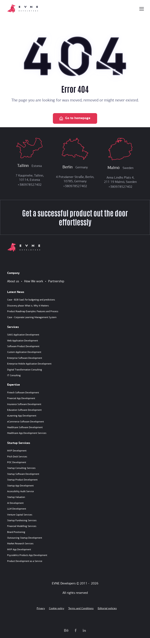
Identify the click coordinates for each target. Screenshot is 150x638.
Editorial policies (107, 608)
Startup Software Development (23, 474)
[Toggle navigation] (141, 8)
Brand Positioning (16, 532)
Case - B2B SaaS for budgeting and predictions (31, 300)
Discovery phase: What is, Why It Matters (28, 306)
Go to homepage (74, 118)
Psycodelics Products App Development (27, 555)
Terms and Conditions (81, 608)
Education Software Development (24, 410)
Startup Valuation (16, 497)
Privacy (41, 608)
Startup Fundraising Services (21, 520)
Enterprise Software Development (24, 358)
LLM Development (16, 509)
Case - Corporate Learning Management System (32, 317)
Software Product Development (23, 346)
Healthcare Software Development (25, 427)
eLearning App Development (21, 416)
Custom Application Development (24, 352)
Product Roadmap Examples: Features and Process (32, 311)
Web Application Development (22, 341)
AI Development (15, 503)
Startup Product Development (22, 480)
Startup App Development (20, 486)
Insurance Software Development (24, 404)
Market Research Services (20, 543)
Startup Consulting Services (21, 468)
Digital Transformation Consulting (24, 370)
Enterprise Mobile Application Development (29, 364)
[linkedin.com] (84, 630)
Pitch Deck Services (17, 457)
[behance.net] (66, 630)
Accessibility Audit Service (20, 491)
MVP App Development (19, 549)
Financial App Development (21, 398)
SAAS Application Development (23, 335)
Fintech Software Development (23, 393)
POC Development (16, 462)
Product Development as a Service (24, 561)
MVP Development (16, 451)
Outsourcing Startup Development (24, 538)
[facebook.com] (75, 630)
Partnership (56, 281)
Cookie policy (56, 608)
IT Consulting (14, 375)
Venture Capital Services (19, 515)
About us (13, 281)
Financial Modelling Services (21, 526)
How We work (33, 281)
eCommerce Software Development (25, 422)
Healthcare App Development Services (26, 433)
